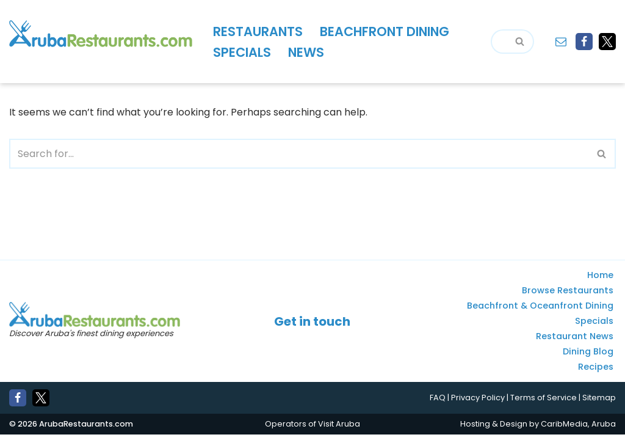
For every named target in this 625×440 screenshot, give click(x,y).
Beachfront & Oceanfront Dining (540, 312)
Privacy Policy (478, 403)
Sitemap (599, 403)
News (306, 52)
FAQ (438, 403)
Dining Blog (588, 357)
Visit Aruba (339, 429)
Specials (242, 52)
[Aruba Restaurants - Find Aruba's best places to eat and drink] (100, 33)
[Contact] (560, 41)
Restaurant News (574, 342)
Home (600, 281)
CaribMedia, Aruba (578, 429)
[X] (607, 41)
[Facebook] (584, 41)
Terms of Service (543, 403)
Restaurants (258, 31)
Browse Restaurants (567, 296)
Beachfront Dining (384, 31)
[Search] (499, 41)
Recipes (595, 373)
